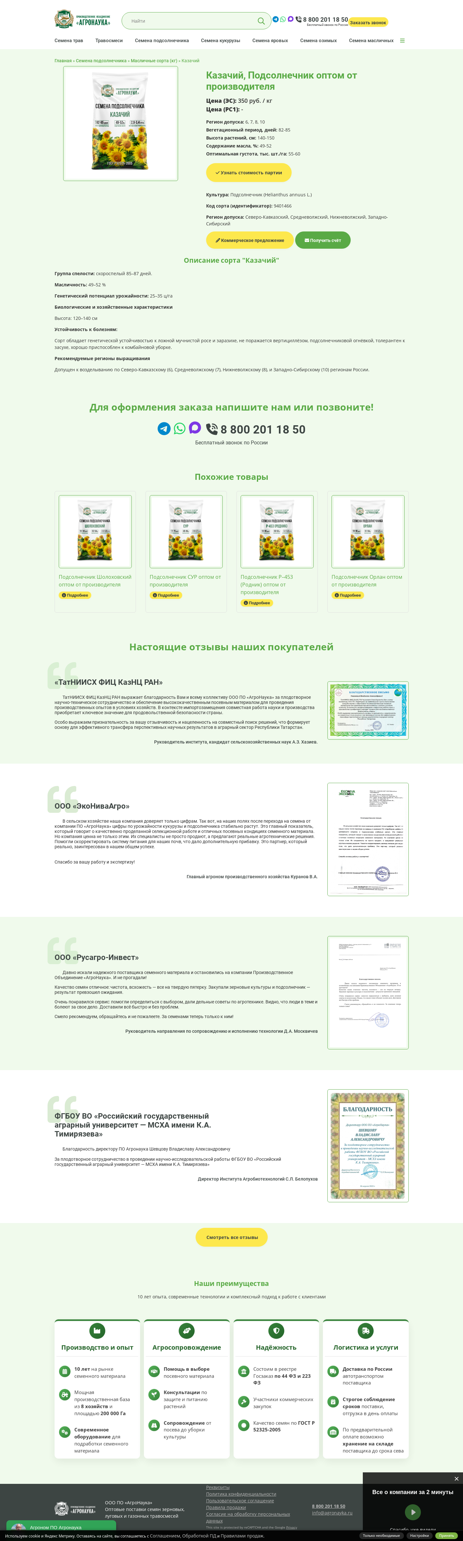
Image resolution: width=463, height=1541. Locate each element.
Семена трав (69, 40)
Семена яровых (270, 40)
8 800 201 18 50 (321, 19)
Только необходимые (381, 1535)
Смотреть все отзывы (231, 1237)
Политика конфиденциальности (241, 1494)
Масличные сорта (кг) (154, 60)
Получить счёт (323, 240)
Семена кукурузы (220, 40)
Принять (446, 1535)
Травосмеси (109, 40)
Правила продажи (226, 1507)
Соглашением (165, 1536)
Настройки (419, 1535)
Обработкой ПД (199, 1536)
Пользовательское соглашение (240, 1501)
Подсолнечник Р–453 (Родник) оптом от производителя (267, 584)
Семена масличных (371, 40)
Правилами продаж (241, 1536)
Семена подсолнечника (162, 40)
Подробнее (75, 595)
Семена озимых (318, 40)
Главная (63, 60)
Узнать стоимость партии (249, 173)
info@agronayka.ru (332, 1513)
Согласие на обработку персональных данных (248, 1517)
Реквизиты (218, 1487)
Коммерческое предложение (250, 240)
